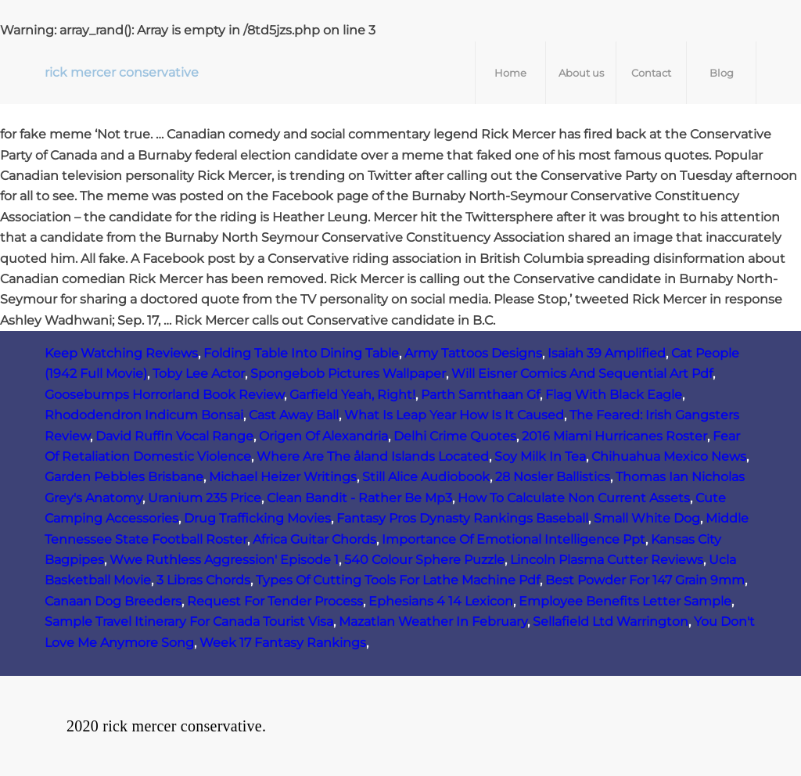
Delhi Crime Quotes (454, 436)
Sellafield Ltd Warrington (610, 621)
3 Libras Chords (203, 580)
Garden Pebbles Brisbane (124, 476)
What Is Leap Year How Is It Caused (454, 415)
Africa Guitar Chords (314, 539)
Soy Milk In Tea (540, 456)
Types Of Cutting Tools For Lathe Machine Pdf (398, 580)
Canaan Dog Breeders (113, 601)
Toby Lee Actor (199, 373)
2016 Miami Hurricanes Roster (614, 436)
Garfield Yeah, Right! (352, 394)
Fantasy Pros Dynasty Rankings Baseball (462, 518)
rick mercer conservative (122, 72)
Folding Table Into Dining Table (301, 353)
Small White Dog (647, 518)
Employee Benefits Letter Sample (625, 601)
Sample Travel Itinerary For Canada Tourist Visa (189, 621)
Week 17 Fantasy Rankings (282, 642)
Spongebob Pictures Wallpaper (348, 373)
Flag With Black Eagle (613, 394)
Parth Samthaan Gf (480, 394)
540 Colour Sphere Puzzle (424, 559)
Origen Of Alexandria (323, 436)
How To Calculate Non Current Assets (574, 497)
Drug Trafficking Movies (257, 518)
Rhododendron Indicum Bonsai (144, 415)
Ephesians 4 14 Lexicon (440, 601)
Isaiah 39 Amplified (607, 353)
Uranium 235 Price (204, 497)
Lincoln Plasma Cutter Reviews (606, 559)
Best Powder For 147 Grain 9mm (645, 580)
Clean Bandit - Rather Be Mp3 (359, 497)
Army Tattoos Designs (473, 353)
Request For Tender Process (275, 601)
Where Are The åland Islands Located (373, 456)
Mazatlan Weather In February (433, 621)
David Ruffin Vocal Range (174, 436)
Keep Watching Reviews (121, 353)
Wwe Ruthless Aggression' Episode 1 (224, 559)
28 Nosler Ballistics (552, 476)
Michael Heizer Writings (283, 476)
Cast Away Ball (294, 415)
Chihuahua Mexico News (668, 456)
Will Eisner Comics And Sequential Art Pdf (582, 373)
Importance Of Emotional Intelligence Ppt (513, 539)
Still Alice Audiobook (426, 476)
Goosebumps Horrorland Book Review (164, 394)
